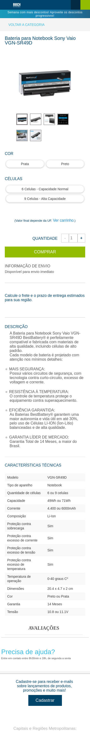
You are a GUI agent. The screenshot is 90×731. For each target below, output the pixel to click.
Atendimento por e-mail (23, 461)
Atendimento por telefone (25, 447)
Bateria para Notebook (23, 560)
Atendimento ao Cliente (30, 435)
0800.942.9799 (64, 381)
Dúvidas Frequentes (21, 489)
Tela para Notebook (20, 588)
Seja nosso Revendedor (24, 531)
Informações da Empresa (32, 402)
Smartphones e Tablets (23, 657)
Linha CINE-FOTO (19, 671)
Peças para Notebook (22, 616)
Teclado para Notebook (23, 602)
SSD (8, 644)
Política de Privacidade (23, 475)
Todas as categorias (27, 548)
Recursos (16, 506)
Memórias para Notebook (25, 630)
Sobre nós (13, 414)
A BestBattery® (17, 518)
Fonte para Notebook (22, 574)
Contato (19, 717)
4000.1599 (45, 376)
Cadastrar (45, 343)
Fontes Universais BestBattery (29, 685)
